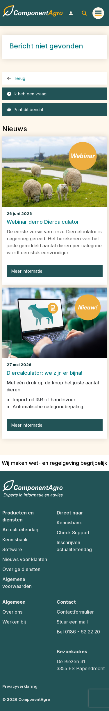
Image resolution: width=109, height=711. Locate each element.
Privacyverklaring (19, 686)
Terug (16, 78)
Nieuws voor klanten (24, 559)
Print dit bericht (25, 109)
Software (12, 549)
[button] (71, 13)
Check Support (73, 532)
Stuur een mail (72, 622)
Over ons (12, 612)
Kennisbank (15, 539)
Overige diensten (21, 569)
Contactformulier (75, 612)
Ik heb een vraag (27, 93)
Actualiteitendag (20, 530)
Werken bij (14, 622)
